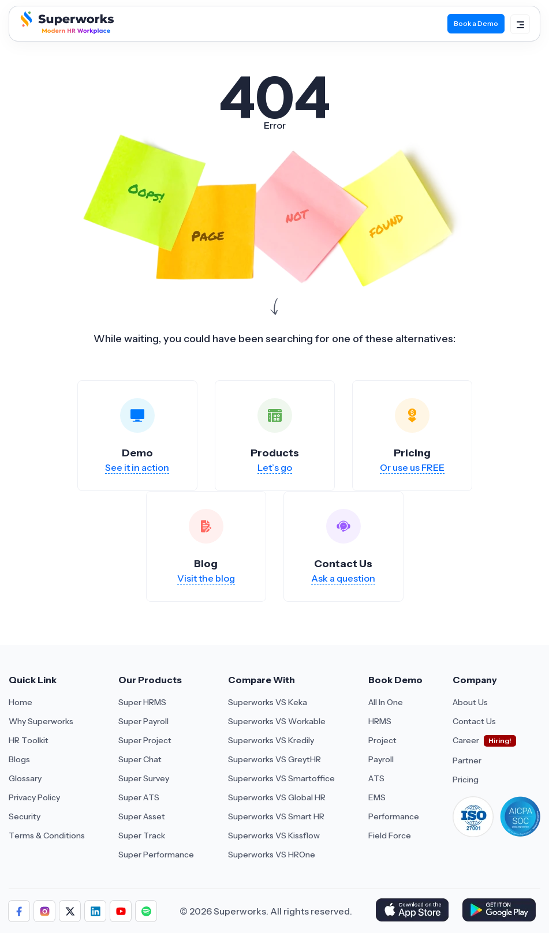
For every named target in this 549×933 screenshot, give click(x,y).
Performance (393, 816)
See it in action (137, 467)
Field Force (389, 835)
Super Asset (141, 816)
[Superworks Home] (66, 31)
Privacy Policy (34, 797)
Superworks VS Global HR (277, 797)
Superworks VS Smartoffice (281, 778)
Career (466, 740)
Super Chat (140, 759)
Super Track (141, 835)
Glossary (25, 778)
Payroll (381, 759)
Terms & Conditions (47, 835)
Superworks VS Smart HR (276, 816)
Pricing (466, 779)
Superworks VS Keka (267, 702)
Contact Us (474, 721)
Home (20, 702)
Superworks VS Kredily (271, 740)
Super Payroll (143, 721)
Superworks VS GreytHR (274, 759)
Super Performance (156, 854)
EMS (377, 797)
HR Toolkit (28, 740)
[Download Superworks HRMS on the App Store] (414, 911)
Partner (467, 760)
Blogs (19, 759)
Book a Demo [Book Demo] (476, 23)
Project (382, 740)
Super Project (144, 740)
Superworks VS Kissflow (274, 835)
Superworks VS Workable (277, 721)
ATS (376, 778)
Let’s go (274, 467)
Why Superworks (41, 721)
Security (24, 816)
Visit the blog (206, 578)
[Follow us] (19, 911)
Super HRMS (142, 702)
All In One (385, 702)
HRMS (379, 721)
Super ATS (138, 797)
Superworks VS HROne (271, 854)
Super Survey (143, 778)
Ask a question (343, 578)
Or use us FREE (412, 467)
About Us (470, 702)
